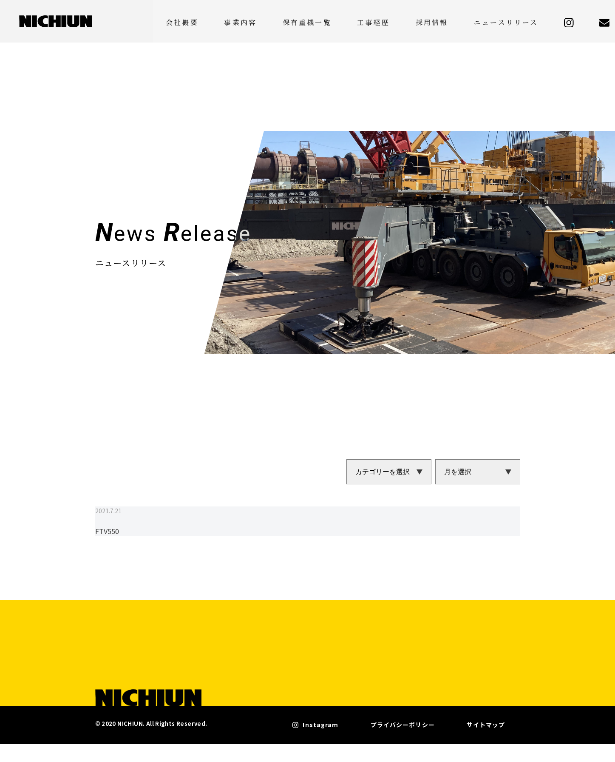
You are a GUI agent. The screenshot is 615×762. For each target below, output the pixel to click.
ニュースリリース (520, 21)
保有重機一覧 (362, 21)
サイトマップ (487, 745)
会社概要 (264, 21)
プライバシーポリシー (424, 745)
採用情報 (460, 21)
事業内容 (310, 21)
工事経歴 (415, 21)
